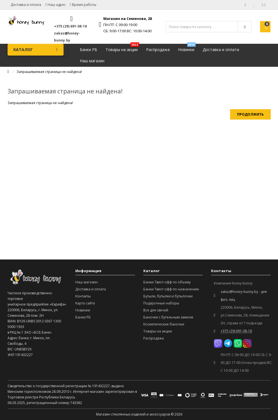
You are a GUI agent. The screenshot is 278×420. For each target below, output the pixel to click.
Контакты (83, 296)
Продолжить (250, 114)
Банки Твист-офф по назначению (171, 289)
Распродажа (158, 49)
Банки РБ (88, 49)
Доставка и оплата (26, 4)
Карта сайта (85, 303)
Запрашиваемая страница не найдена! (49, 71)
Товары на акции (122, 48)
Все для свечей (155, 310)
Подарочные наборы (161, 303)
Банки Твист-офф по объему (167, 282)
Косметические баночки (163, 324)
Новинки (187, 48)
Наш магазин (92, 60)
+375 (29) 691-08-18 (70, 26)
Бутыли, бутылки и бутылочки (168, 296)
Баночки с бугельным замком (168, 317)
